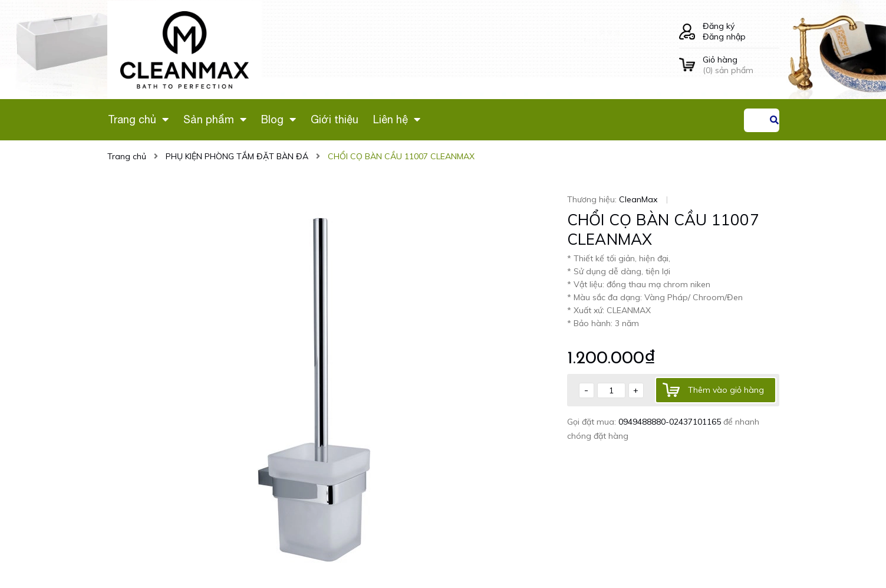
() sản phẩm (741, 64)
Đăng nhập (724, 36)
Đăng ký (719, 26)
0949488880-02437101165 (670, 421)
